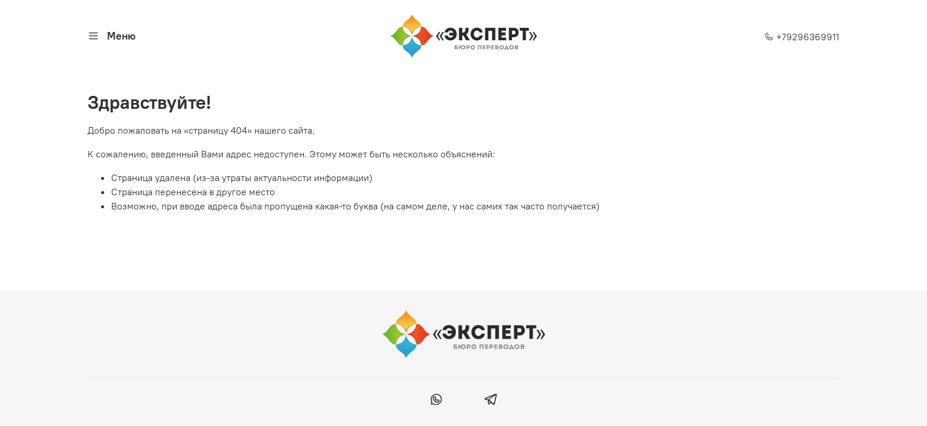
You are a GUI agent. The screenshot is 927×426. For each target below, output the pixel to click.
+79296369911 (802, 37)
